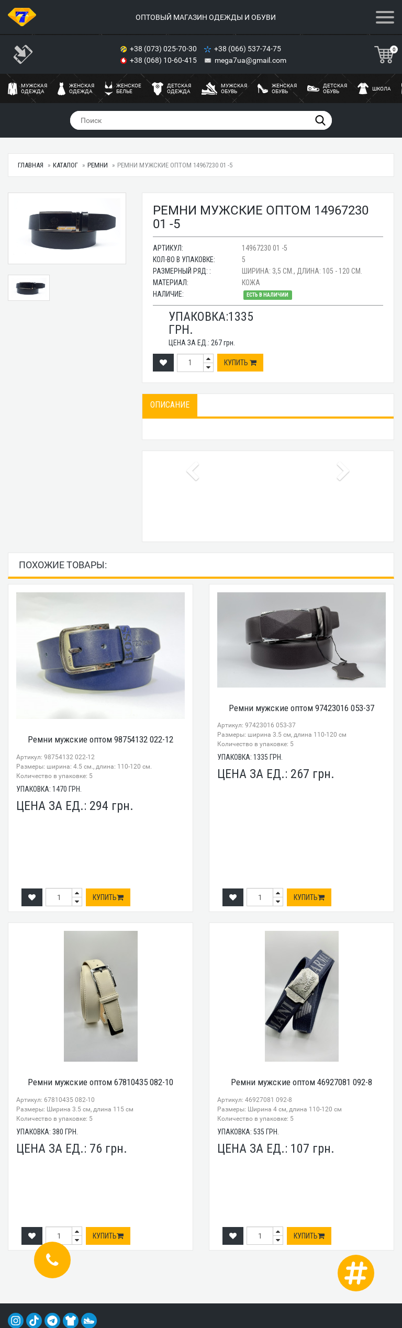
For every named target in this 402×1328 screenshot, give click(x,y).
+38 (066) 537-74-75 (248, 48)
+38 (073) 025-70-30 (164, 48)
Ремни (97, 165)
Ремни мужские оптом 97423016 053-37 (301, 708)
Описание (169, 405)
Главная (30, 165)
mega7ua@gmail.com (250, 60)
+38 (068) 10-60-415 (164, 60)
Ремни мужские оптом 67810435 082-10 (100, 1082)
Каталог (65, 165)
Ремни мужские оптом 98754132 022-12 (100, 739)
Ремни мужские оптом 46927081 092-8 (301, 1082)
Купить (240, 362)
